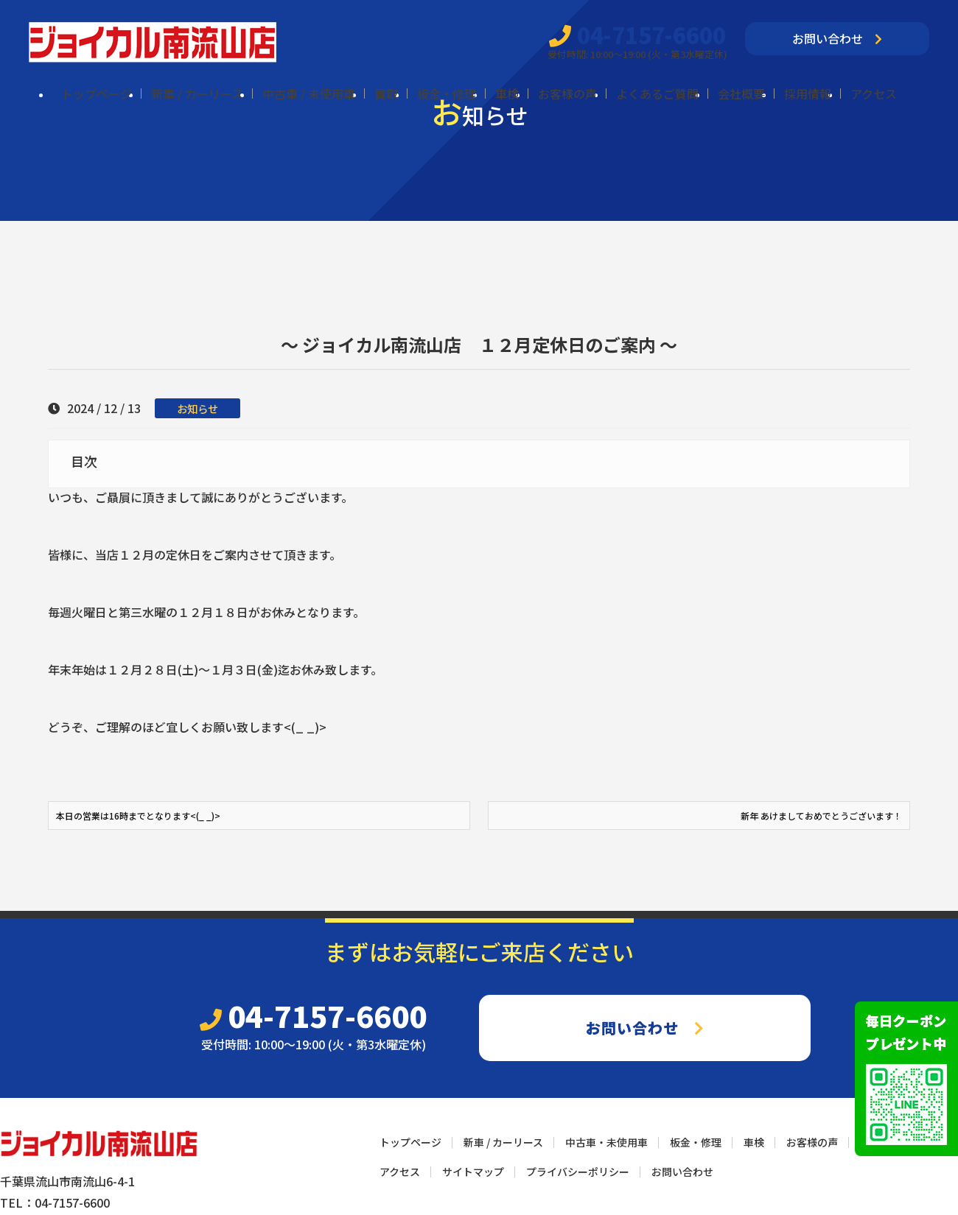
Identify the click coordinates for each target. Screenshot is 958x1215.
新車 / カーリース (197, 93)
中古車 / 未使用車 (308, 93)
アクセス (873, 93)
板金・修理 (446, 93)
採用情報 (807, 93)
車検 (507, 93)
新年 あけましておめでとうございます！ (821, 815)
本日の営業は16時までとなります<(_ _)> (138, 815)
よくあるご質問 (657, 93)
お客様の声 (567, 93)
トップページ (96, 93)
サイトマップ (473, 1171)
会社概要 (741, 93)
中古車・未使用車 (606, 1142)
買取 (386, 93)
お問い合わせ (837, 38)
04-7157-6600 (637, 35)
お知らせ (197, 408)
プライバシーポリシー (577, 1171)
